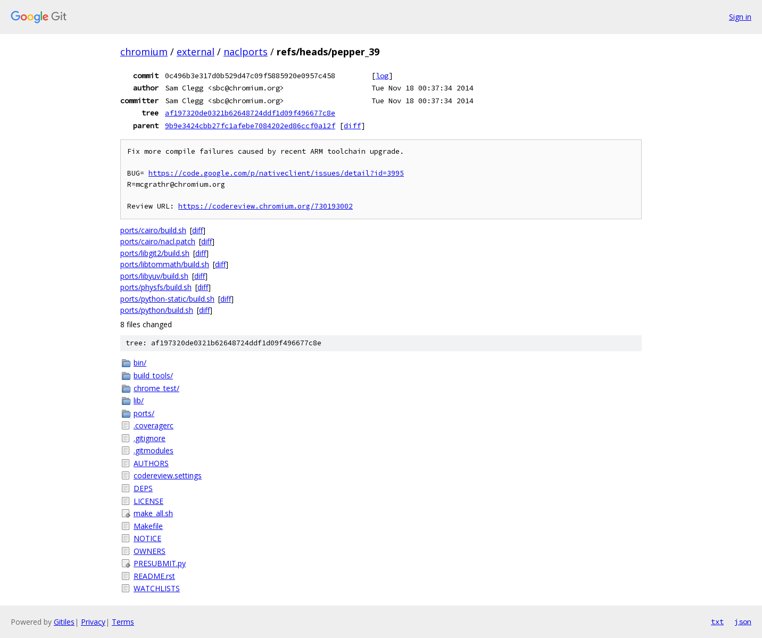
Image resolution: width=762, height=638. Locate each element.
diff (352, 125)
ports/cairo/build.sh (153, 230)
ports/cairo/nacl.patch (157, 241)
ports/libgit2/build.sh (154, 253)
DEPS (143, 488)
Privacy (93, 622)
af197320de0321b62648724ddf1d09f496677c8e (250, 113)
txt (717, 621)
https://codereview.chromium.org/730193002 (265, 206)
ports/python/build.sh (156, 310)
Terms (123, 622)
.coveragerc (153, 425)
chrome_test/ (156, 388)
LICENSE (148, 501)
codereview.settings (168, 475)
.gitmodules (153, 450)
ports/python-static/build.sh (167, 299)
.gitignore (149, 438)
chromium (144, 51)
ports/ (144, 413)
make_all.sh (153, 513)
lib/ (139, 400)
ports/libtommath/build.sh (164, 264)
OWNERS (149, 551)
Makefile (148, 526)
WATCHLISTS (157, 588)
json (742, 621)
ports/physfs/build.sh (156, 287)
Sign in (740, 17)
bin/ (140, 363)
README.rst (154, 576)
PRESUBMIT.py (160, 563)
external (195, 51)
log (382, 75)
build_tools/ (153, 375)
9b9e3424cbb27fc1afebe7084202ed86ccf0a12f (250, 125)
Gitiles (64, 622)
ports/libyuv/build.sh (154, 276)
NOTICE (147, 538)
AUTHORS (151, 463)
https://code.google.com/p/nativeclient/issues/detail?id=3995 (276, 173)
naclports (245, 51)
